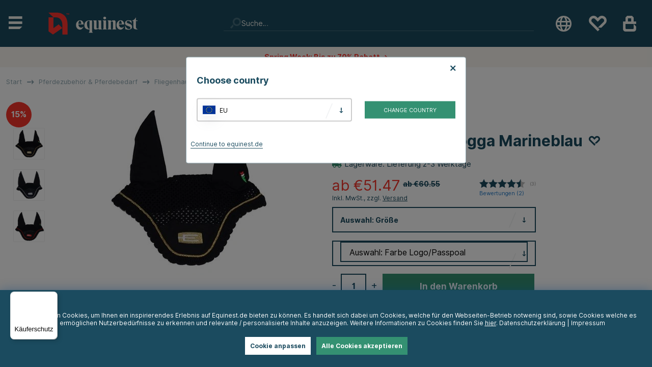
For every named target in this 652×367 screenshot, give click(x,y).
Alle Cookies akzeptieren (361, 346)
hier (490, 323)
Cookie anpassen (278, 346)
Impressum (588, 323)
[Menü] (51, 298)
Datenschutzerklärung (532, 323)
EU (224, 110)
